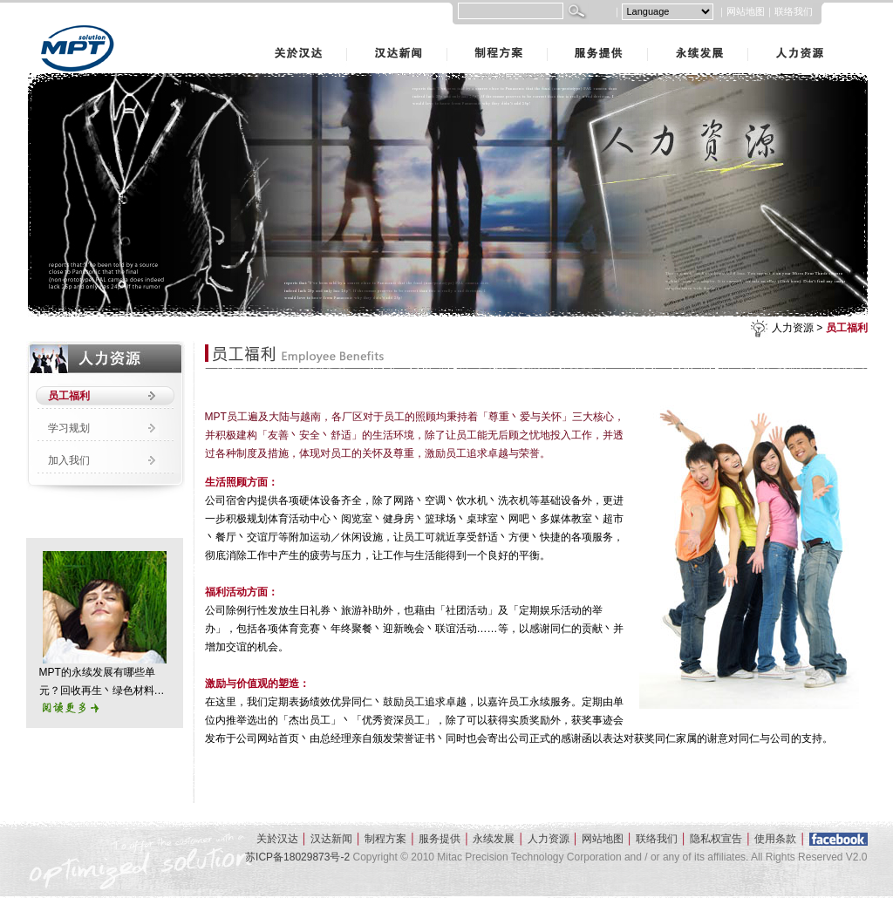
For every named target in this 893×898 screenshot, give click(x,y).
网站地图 (745, 11)
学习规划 (69, 428)
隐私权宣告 (716, 839)
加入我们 (69, 460)
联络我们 (793, 11)
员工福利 (847, 328)
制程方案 (449, 33)
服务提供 (549, 33)
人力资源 (750, 33)
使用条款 (775, 839)
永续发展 (649, 33)
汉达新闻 (349, 33)
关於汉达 (248, 33)
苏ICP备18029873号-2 (297, 857)
